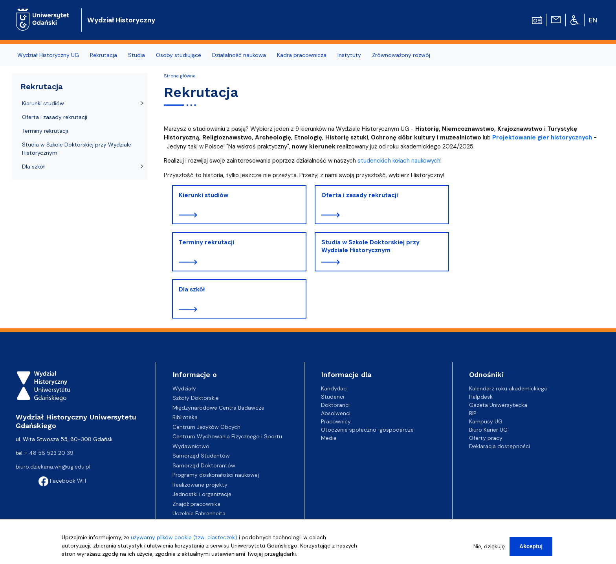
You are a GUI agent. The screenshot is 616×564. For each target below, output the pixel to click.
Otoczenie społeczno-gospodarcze (367, 429)
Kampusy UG (485, 421)
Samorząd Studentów (201, 455)
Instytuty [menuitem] (349, 55)
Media (329, 437)
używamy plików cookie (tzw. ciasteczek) (184, 540)
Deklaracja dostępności (499, 446)
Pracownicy (336, 421)
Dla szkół (192, 289)
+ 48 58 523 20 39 (49, 452)
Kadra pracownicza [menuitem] (301, 55)
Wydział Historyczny (121, 20)
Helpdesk (481, 396)
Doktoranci (335, 404)
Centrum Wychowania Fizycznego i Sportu (227, 436)
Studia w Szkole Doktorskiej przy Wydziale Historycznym (370, 246)
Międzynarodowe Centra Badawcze (218, 407)
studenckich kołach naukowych (399, 161)
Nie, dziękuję (489, 549)
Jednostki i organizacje (201, 494)
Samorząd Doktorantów (203, 465)
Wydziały (184, 388)
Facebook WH (62, 480)
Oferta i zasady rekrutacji (359, 195)
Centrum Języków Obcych (206, 426)
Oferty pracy (485, 437)
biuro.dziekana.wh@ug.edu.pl (53, 466)
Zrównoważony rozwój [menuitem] (401, 55)
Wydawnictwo (190, 446)
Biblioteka (185, 417)
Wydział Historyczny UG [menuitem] (48, 55)
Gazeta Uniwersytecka (498, 404)
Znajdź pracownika (196, 503)
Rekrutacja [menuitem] (103, 55)
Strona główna (180, 76)
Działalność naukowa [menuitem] (239, 55)
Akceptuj (531, 550)
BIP (473, 413)
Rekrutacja (41, 86)
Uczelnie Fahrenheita (199, 513)
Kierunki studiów (203, 195)
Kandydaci (334, 388)
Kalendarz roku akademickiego (508, 388)
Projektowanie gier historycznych (542, 137)
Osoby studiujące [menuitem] (178, 55)
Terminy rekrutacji (206, 242)
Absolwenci (335, 413)
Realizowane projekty (199, 484)
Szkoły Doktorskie (195, 397)
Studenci (332, 396)
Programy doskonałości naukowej (215, 474)
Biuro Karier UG (488, 429)
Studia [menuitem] (136, 55)
